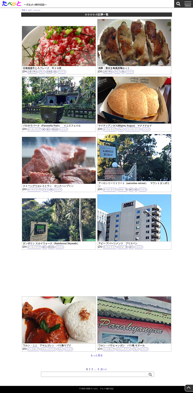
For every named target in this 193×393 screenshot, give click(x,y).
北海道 (49, 72)
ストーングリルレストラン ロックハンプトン (48, 186)
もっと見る (97, 355)
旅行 (48, 129)
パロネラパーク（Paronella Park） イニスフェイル (52, 125)
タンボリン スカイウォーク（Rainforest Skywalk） (51, 243)
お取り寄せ (32, 72)
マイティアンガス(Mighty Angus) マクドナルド (125, 125)
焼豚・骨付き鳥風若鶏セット (114, 68)
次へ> (103, 369)
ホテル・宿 (122, 189)
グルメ (42, 72)
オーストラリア (34, 129)
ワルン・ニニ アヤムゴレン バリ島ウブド (48, 345)
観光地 (55, 129)
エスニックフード (48, 349)
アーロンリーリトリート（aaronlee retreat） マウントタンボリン (133, 184)
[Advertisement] (96, 273)
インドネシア (33, 349)
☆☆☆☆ (61, 72)
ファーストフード (133, 129)
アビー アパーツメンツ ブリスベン (117, 243)
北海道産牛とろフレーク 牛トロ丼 (42, 68)
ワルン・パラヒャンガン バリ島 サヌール (121, 345)
